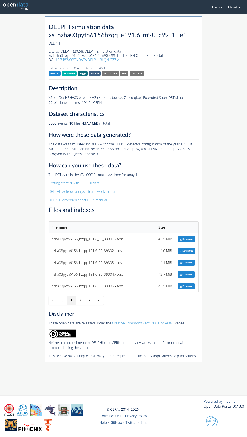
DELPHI (95, 73)
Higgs (83, 73)
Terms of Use (111, 416)
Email (144, 422)
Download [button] (186, 239)
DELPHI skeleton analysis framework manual (83, 191)
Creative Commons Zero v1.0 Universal (142, 323)
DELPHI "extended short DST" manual (78, 200)
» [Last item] (98, 300)
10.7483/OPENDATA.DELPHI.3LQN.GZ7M (87, 59)
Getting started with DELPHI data (74, 183)
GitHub (116, 422)
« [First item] (53, 300)
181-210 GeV (110, 73)
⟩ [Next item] (89, 300)
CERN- (137, 73)
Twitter (131, 422)
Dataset (54, 73)
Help (103, 422)
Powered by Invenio (219, 401)
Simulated (69, 73)
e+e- (124, 73)
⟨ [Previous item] (62, 300)
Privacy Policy (136, 416)
